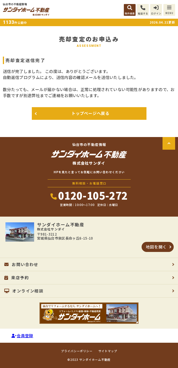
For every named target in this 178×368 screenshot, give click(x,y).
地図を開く (156, 247)
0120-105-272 (89, 195)
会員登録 (22, 335)
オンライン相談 (23, 291)
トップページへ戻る (90, 113)
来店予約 (16, 277)
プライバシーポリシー (77, 351)
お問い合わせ (21, 264)
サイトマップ (107, 351)
